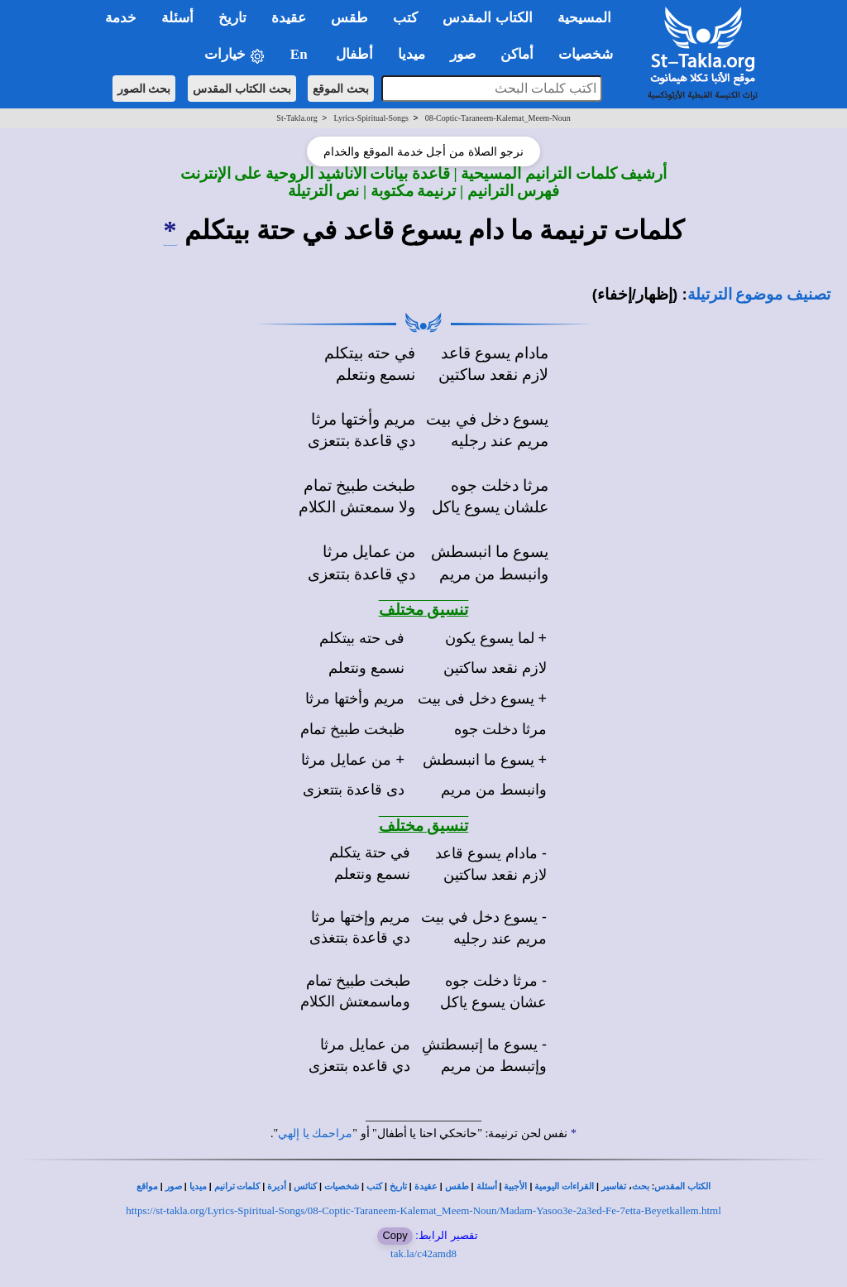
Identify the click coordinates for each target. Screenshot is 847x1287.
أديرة (276, 1186)
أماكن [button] (517, 54)
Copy (394, 1235)
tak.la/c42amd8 (423, 1253)
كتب (374, 1186)
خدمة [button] (120, 18)
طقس (457, 1186)
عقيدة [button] (288, 18)
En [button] (300, 54)
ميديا (198, 1186)
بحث (640, 1186)
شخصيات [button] (591, 54)
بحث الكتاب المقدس (242, 88)
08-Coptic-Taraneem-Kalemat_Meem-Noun (498, 117)
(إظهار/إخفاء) (635, 294)
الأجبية (515, 1186)
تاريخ (398, 1186)
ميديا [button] (411, 54)
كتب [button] (405, 18)
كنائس (305, 1186)
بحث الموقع (341, 88)
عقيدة (426, 1186)
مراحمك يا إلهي (315, 1133)
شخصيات (341, 1186)
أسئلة (486, 1186)
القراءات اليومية (564, 1186)
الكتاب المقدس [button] (487, 18)
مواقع (147, 1186)
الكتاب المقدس (682, 1186)
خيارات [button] (235, 55)
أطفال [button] (354, 54)
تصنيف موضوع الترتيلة (758, 294)
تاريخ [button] (232, 18)
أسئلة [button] (177, 18)
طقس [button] (349, 18)
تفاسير (613, 1186)
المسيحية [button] (584, 18)
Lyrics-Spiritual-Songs (371, 117)
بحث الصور (144, 88)
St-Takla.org (296, 117)
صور (173, 1186)
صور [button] (463, 54)
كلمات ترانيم (237, 1186)
